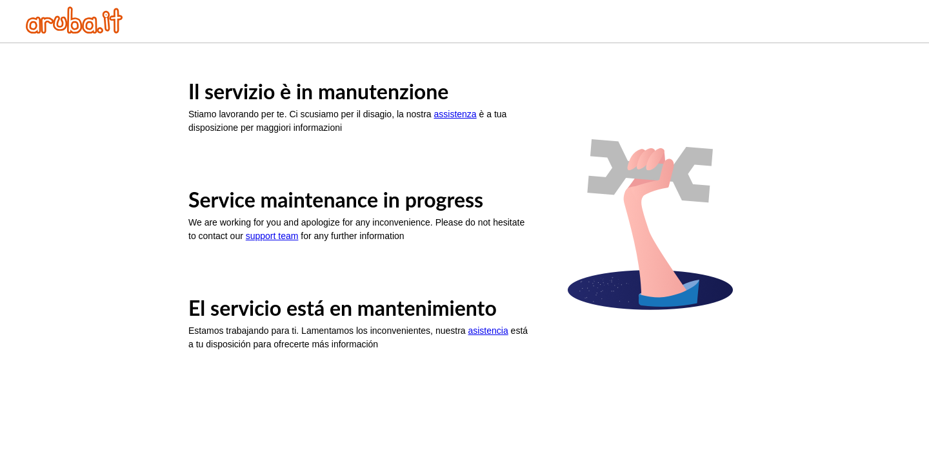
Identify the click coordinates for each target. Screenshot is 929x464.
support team (272, 236)
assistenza (455, 114)
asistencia (488, 330)
